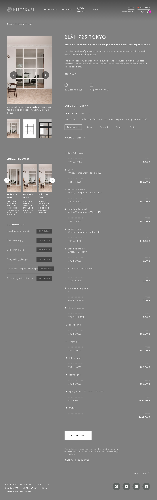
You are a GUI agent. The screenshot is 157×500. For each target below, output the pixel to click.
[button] (16, 224)
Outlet (96, 10)
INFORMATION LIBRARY (34, 488)
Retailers (25, 484)
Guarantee (11, 488)
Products (67, 10)
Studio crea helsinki (81, 10)
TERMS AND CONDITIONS (19, 491)
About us (10, 484)
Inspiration (50, 10)
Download (44, 231)
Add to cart (78, 435)
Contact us (42, 484)
